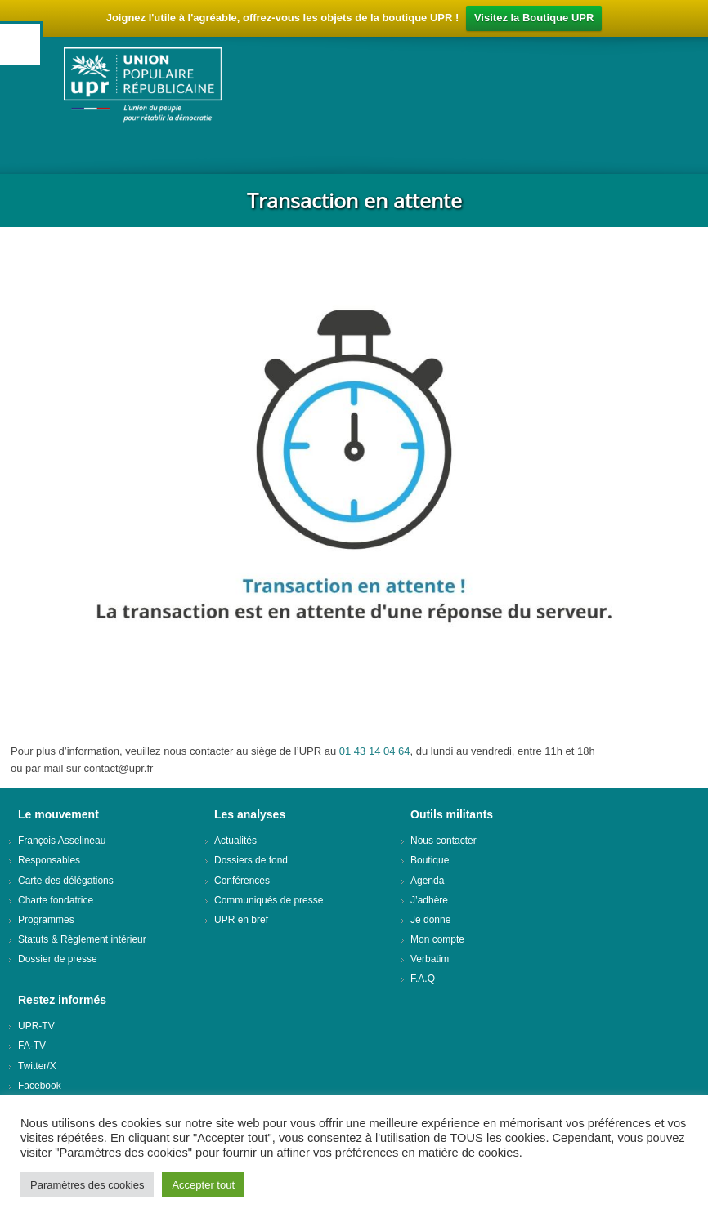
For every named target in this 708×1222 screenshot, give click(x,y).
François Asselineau (61, 840)
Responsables (49, 860)
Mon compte (437, 939)
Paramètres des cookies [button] (87, 1185)
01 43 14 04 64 (374, 751)
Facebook (39, 1085)
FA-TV (32, 1045)
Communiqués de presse (268, 900)
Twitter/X (37, 1066)
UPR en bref (241, 919)
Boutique (429, 860)
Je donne (430, 919)
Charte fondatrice (55, 900)
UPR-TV (36, 1026)
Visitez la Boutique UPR (534, 17)
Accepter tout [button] (203, 1185)
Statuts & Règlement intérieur (82, 939)
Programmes (46, 919)
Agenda (427, 880)
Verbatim (429, 959)
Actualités (235, 840)
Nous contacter (443, 840)
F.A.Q (422, 978)
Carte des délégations (66, 880)
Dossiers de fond (251, 860)
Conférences (242, 880)
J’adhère (429, 900)
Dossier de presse (57, 959)
